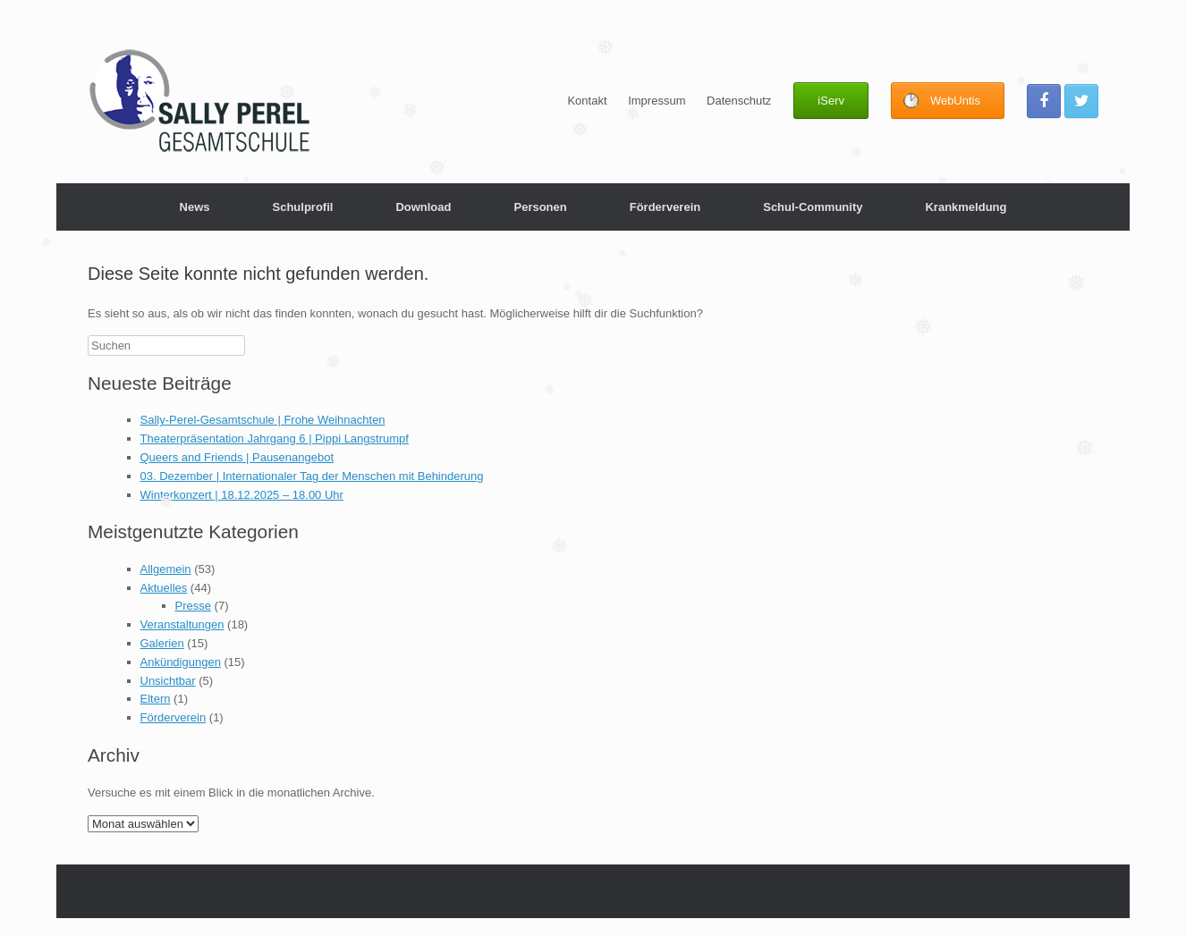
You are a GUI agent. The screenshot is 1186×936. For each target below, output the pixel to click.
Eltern (155, 698)
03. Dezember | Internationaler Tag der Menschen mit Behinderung (312, 476)
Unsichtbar (168, 680)
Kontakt (586, 100)
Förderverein (665, 207)
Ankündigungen (180, 662)
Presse (193, 605)
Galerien (162, 643)
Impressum (656, 100)
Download (423, 207)
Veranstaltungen (182, 624)
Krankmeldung (965, 207)
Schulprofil (302, 207)
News (195, 207)
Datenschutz (739, 100)
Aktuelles (164, 587)
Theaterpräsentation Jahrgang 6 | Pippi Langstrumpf (274, 438)
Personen (539, 207)
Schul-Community (812, 207)
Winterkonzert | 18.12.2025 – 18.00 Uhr (241, 495)
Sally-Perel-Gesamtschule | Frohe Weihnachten (262, 419)
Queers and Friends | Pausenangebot (237, 457)
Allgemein (165, 569)
